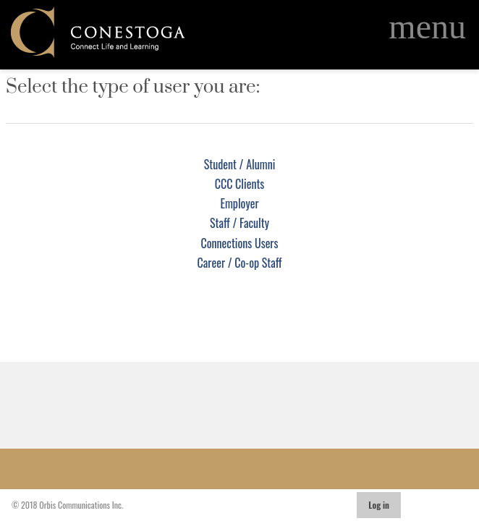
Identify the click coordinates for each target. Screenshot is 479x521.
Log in (378, 505)
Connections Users (240, 243)
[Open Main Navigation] (427, 27)
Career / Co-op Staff (240, 262)
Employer (239, 203)
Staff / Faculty (239, 223)
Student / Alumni (240, 164)
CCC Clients (240, 183)
